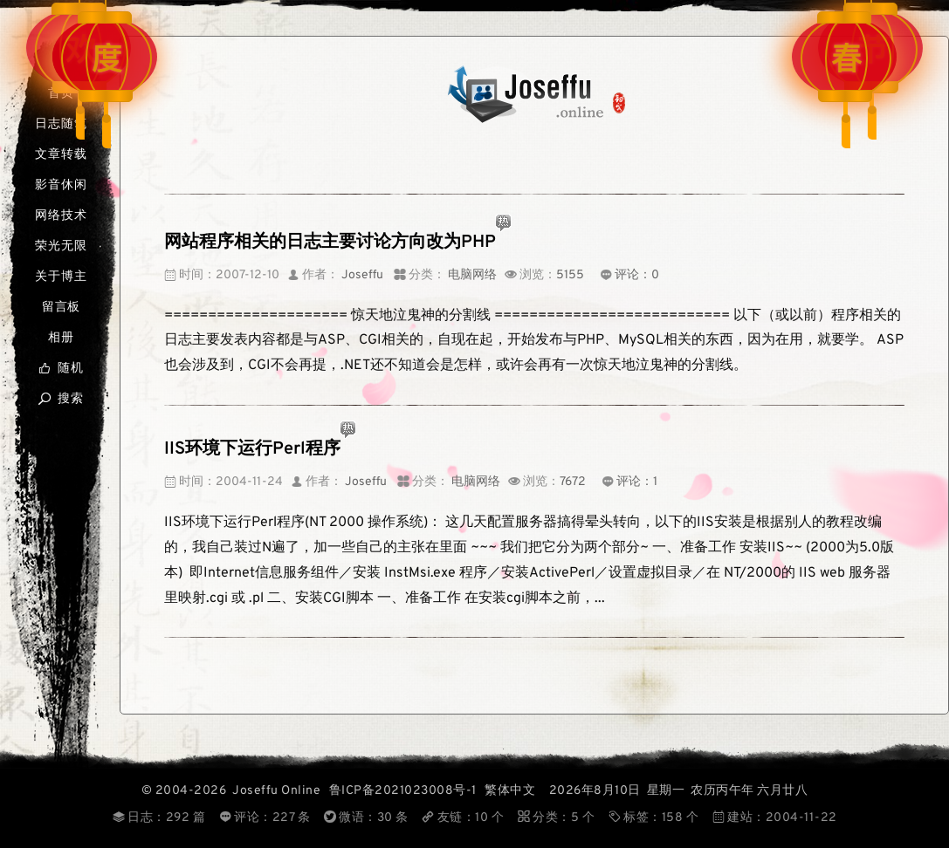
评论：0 (637, 275)
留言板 (61, 307)
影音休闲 (60, 185)
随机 (60, 368)
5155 (570, 275)
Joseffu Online (276, 790)
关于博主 (60, 277)
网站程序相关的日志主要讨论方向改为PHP (330, 242)
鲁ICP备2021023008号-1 (403, 790)
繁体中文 (510, 790)
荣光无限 (60, 246)
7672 (573, 482)
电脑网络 (472, 275)
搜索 (60, 399)
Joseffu (362, 275)
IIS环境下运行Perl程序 (252, 449)
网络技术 (60, 216)
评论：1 (636, 482)
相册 (61, 338)
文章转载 (60, 154)
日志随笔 (60, 124)
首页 (61, 93)
